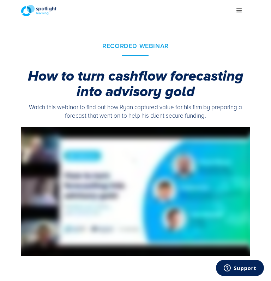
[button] (239, 10)
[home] (125, 10)
